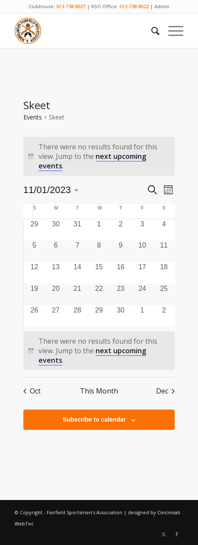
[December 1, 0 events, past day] (142, 316)
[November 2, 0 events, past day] (120, 229)
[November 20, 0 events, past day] (56, 294)
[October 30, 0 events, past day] (56, 229)
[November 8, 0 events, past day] (99, 251)
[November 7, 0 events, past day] (77, 251)
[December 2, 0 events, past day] (164, 316)
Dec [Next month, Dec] (165, 391)
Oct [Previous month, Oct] (32, 391)
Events (32, 117)
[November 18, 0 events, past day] (164, 273)
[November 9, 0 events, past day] (120, 251)
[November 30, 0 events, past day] (120, 316)
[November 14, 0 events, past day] (77, 273)
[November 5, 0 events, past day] (34, 251)
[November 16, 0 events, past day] (120, 273)
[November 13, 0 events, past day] (56, 273)
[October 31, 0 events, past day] (77, 229)
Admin (161, 6)
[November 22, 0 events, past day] (99, 294)
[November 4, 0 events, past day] (164, 229)
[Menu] (171, 30)
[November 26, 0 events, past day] (34, 316)
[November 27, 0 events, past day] (56, 316)
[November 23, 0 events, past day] (120, 294)
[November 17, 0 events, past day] (142, 273)
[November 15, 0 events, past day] (99, 273)
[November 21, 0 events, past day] (77, 294)
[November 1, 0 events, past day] (99, 229)
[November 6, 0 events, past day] (56, 251)
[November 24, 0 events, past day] (142, 294)
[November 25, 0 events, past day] (164, 294)
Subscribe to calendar (94, 419)
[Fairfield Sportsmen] (82, 30)
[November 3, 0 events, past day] (142, 229)
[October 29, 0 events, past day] (34, 229)
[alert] (99, 350)
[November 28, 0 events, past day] (77, 316)
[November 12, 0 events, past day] (34, 273)
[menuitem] (151, 30)
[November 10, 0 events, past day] (142, 251)
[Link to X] (163, 534)
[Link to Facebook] (176, 534)
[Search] (151, 30)
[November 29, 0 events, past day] (99, 316)
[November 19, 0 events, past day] (34, 294)
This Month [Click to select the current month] (99, 391)
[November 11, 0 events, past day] (164, 251)
